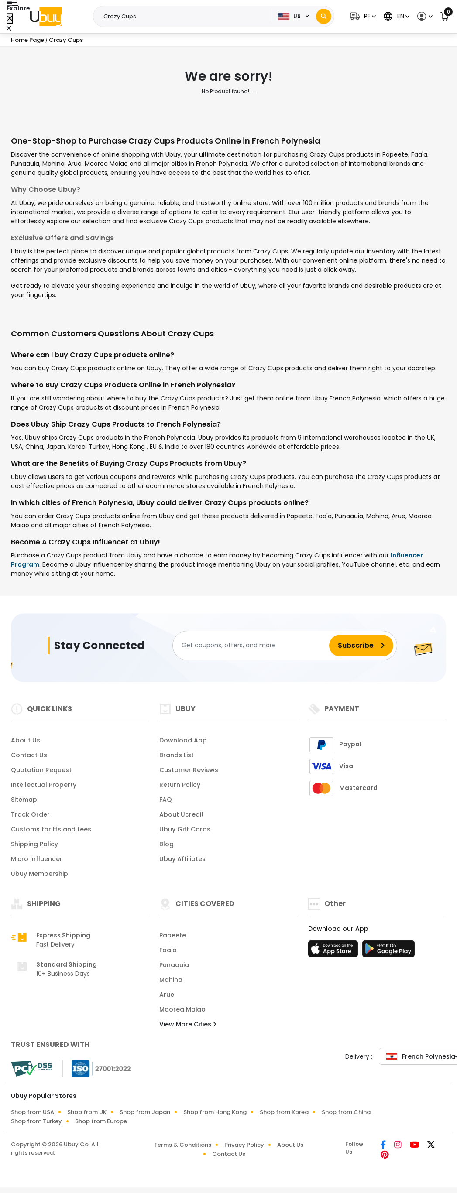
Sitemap (24, 799)
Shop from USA (32, 1112)
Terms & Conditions (182, 1145)
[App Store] (334, 951)
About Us (25, 740)
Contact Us (29, 755)
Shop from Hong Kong (215, 1112)
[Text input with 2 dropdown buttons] (183, 17)
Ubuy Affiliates (182, 859)
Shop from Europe (101, 1121)
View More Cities (187, 1024)
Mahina (170, 979)
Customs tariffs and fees (51, 829)
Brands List (176, 755)
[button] (361, 16)
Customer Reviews (188, 770)
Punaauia (174, 965)
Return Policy (179, 784)
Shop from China (346, 1112)
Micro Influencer (36, 859)
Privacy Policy (244, 1145)
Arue (166, 994)
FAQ (165, 799)
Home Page (27, 40)
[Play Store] (388, 951)
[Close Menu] (10, 18)
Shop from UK (87, 1112)
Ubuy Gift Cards (184, 829)
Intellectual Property (43, 784)
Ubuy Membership (39, 873)
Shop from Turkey (36, 1121)
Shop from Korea (284, 1112)
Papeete (172, 935)
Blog (166, 844)
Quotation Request (41, 770)
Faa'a (168, 950)
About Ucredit (181, 814)
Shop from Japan (145, 1112)
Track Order (30, 814)
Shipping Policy (34, 844)
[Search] (323, 16)
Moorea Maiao (182, 1009)
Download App (183, 740)
